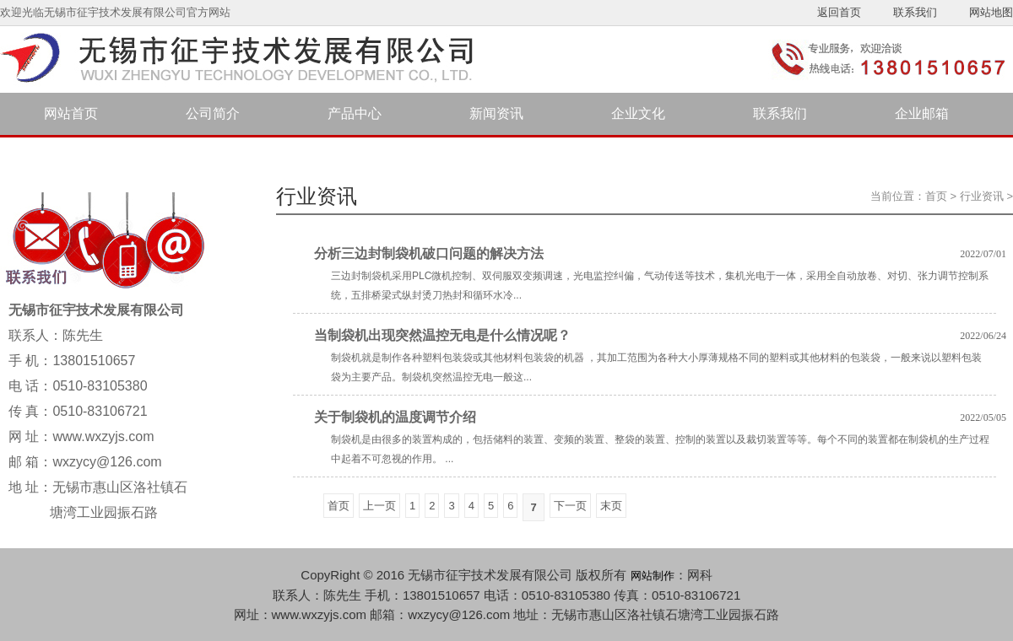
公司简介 (213, 113)
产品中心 (355, 113)
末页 (611, 505)
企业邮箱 (922, 113)
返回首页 (839, 12)
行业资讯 (982, 196)
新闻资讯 (496, 113)
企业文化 (638, 113)
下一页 (570, 505)
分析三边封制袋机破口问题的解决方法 (429, 253)
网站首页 (71, 113)
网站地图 (991, 12)
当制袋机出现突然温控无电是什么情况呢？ (442, 335)
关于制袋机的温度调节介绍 (395, 417)
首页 (936, 196)
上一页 (379, 505)
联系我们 (915, 12)
